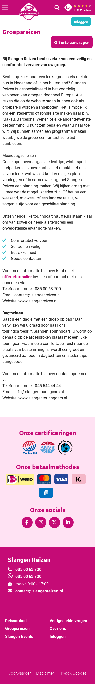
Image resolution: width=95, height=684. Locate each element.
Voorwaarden (20, 673)
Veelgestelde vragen (68, 620)
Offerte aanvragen (71, 42)
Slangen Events (19, 636)
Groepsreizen (17, 628)
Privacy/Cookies (73, 673)
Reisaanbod (16, 620)
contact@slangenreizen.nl (39, 591)
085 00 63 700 (28, 569)
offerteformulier (17, 276)
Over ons (58, 628)
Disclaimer (45, 673)
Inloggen (58, 636)
